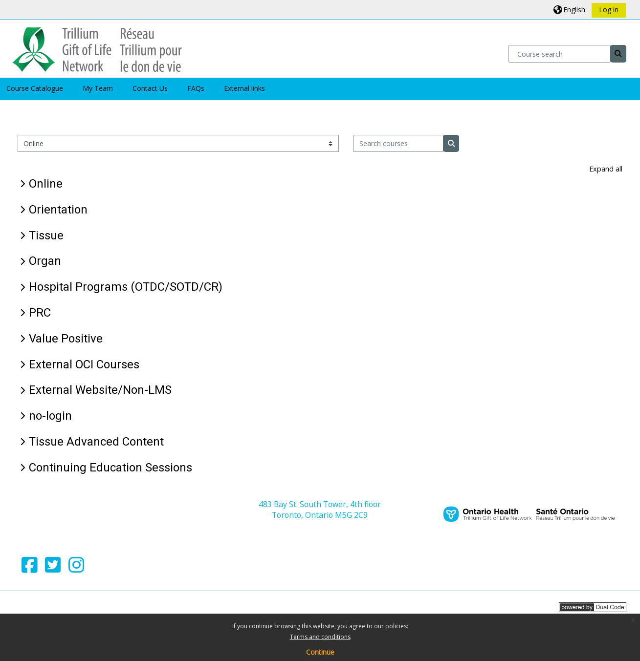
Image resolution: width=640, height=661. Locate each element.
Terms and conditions (320, 637)
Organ (45, 261)
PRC (40, 313)
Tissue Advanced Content (96, 441)
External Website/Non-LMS (100, 390)
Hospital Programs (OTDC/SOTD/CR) (125, 287)
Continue (320, 652)
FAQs (195, 88)
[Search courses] (398, 143)
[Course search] (559, 53)
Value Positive (66, 338)
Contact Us (150, 88)
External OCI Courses (84, 364)
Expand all (605, 168)
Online (46, 184)
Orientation (58, 209)
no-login (50, 416)
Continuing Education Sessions (110, 467)
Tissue (46, 235)
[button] (569, 9)
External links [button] (244, 88)
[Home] (97, 48)
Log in (608, 9)
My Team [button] (98, 88)
